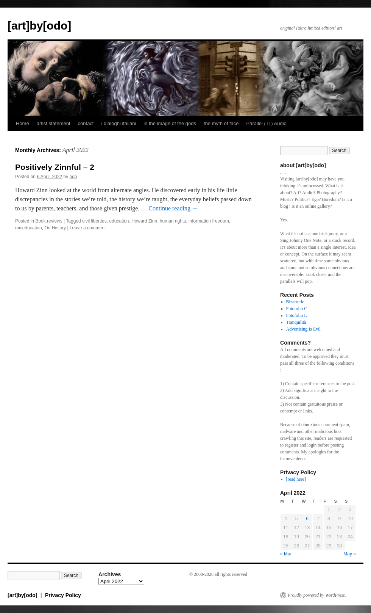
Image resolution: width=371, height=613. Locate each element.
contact (86, 123)
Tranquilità (296, 322)
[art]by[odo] (39, 25)
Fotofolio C (296, 308)
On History (55, 227)
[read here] (296, 479)
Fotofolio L (296, 315)
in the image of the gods (169, 123)
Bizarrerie (295, 301)
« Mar (286, 554)
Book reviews (48, 221)
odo (73, 176)
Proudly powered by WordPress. (317, 595)
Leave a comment (88, 227)
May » (349, 554)
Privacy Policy (63, 595)
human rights (173, 221)
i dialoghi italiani (118, 123)
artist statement (53, 123)
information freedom (209, 221)
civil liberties (94, 221)
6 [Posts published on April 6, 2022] (307, 518)
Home (22, 123)
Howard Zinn (144, 221)
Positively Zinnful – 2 (54, 167)
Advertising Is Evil (303, 329)
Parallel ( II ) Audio (266, 123)
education (119, 221)
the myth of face (221, 123)
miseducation (28, 227)
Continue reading (173, 208)
